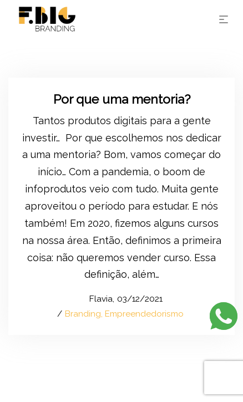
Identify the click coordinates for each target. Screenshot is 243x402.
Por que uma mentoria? (121, 98)
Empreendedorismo (144, 314)
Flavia (95, 299)
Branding (83, 314)
